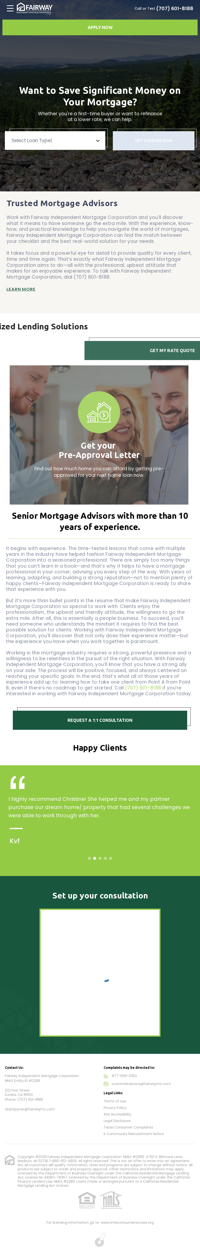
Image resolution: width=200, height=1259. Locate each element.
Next (194, 429)
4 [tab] (105, 858)
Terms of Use (115, 1101)
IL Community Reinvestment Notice (134, 1133)
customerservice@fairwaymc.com (141, 1083)
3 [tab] (100, 858)
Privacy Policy (115, 1107)
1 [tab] (89, 858)
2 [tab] (94, 858)
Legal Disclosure (117, 1120)
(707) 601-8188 (174, 8)
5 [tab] (110, 858)
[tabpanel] (100, 816)
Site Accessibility (117, 1114)
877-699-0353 (124, 1075)
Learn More (21, 286)
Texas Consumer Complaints (128, 1127)
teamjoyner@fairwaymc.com (30, 1109)
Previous (6, 429)
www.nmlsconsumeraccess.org (127, 1222)
